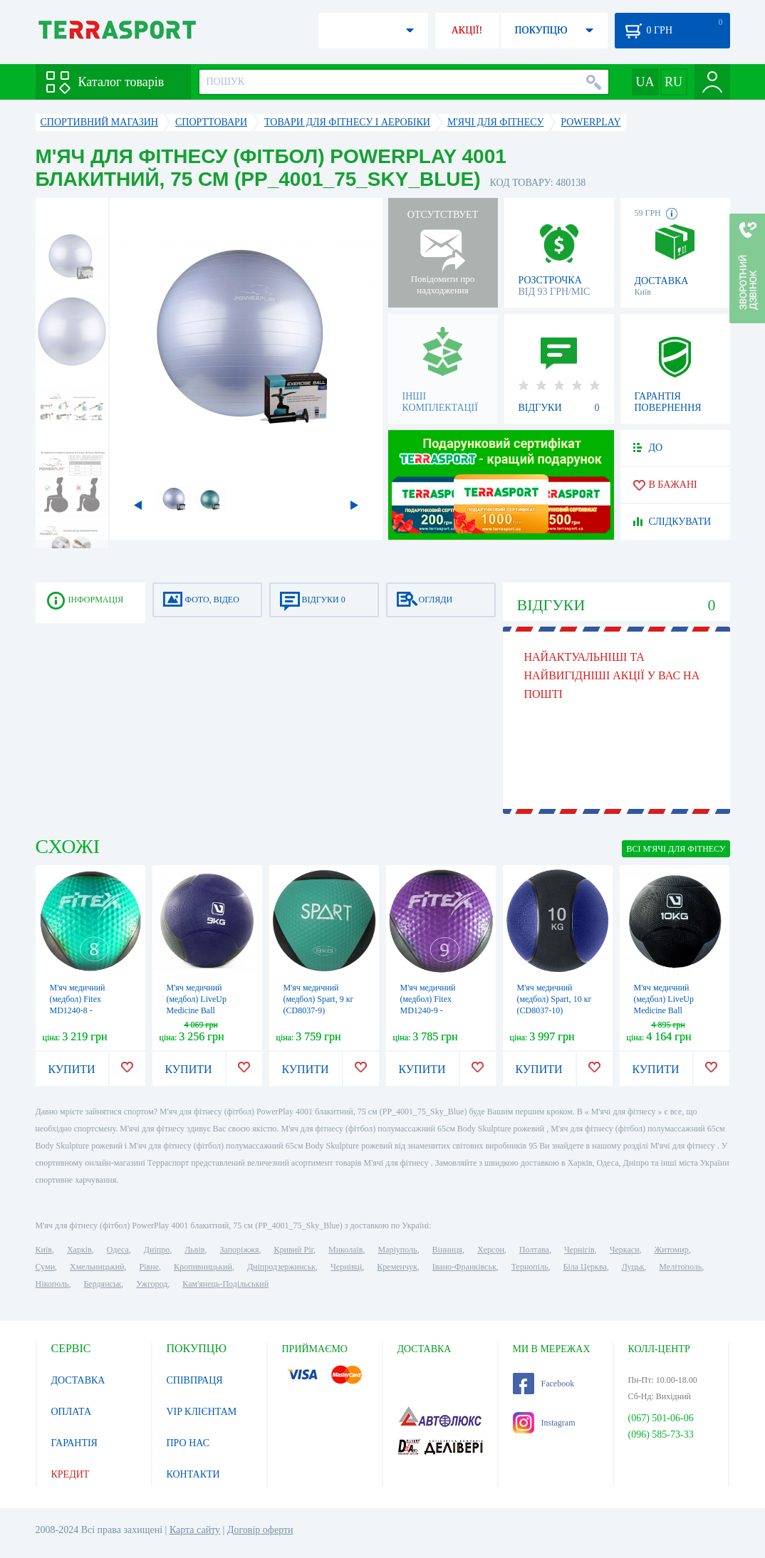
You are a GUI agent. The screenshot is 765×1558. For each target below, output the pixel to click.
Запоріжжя (239, 1250)
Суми (46, 1267)
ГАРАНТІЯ (74, 1443)
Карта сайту (195, 1530)
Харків (79, 1250)
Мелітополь (680, 1267)
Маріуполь (397, 1250)
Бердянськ (102, 1284)
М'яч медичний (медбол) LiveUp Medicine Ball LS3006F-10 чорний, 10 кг (671, 1010)
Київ (44, 1250)
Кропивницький (203, 1267)
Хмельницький (97, 1267)
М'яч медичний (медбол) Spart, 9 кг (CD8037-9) (318, 999)
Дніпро (157, 1250)
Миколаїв (345, 1250)
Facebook (544, 1383)
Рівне (149, 1267)
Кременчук (397, 1267)
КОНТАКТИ (193, 1474)
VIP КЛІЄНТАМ (202, 1411)
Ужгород (151, 1284)
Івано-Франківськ (464, 1267)
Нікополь (52, 1284)
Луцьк (633, 1267)
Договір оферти (260, 1530)
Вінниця (447, 1250)
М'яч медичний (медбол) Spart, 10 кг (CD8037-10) (554, 999)
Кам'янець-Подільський (225, 1284)
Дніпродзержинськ (281, 1267)
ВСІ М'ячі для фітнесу (675, 849)
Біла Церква (585, 1267)
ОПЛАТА (71, 1411)
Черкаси (625, 1250)
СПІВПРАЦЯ (195, 1380)
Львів (194, 1250)
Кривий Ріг (294, 1250)
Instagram (544, 1422)
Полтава (534, 1250)
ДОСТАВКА (78, 1380)
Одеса (118, 1250)
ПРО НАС (188, 1443)
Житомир (672, 1250)
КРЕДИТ (70, 1474)
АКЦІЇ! (467, 30)
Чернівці (346, 1267)
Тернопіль (529, 1267)
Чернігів (579, 1250)
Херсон (490, 1250)
